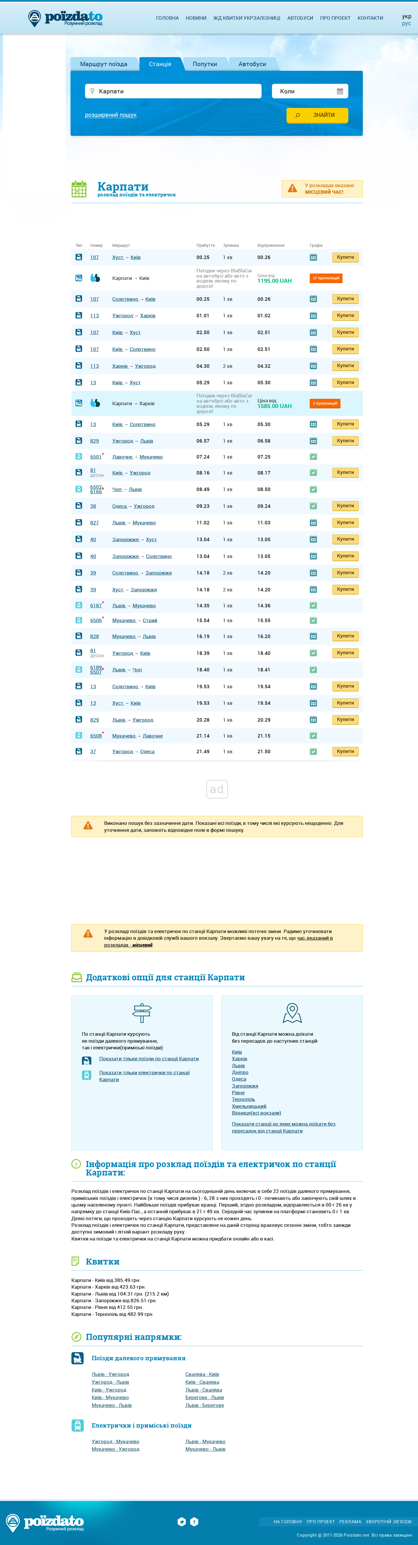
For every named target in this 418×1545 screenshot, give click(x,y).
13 (93, 383)
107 (94, 257)
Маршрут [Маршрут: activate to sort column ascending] (121, 246)
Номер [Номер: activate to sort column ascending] (96, 246)
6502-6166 (96, 489)
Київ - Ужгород (109, 1390)
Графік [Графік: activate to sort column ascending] (316, 246)
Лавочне (123, 457)
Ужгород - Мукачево (115, 1441)
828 (94, 636)
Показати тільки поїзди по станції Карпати (149, 1059)
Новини (196, 18)
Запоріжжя (126, 539)
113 (94, 316)
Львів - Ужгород (110, 1374)
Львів (146, 441)
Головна (167, 18)
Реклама (350, 1522)
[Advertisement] (217, 158)
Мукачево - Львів (112, 1405)
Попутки (205, 64)
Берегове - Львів (204, 1397)
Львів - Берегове (204, 1405)
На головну (288, 1522)
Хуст (118, 257)
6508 (96, 736)
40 (93, 539)
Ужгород (123, 316)
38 (93, 506)
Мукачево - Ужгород (115, 1449)
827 (94, 523)
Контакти (370, 18)
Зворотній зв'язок (388, 1522)
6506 (96, 620)
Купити (345, 257)
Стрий (150, 620)
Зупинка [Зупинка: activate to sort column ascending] (231, 246)
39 (93, 573)
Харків (148, 316)
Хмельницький (249, 1106)
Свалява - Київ (202, 1374)
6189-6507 (96, 670)
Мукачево (151, 457)
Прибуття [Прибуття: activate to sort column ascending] (206, 246)
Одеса (120, 506)
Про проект (335, 18)
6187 (96, 605)
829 (94, 441)
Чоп (117, 489)
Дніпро (240, 1072)
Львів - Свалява (203, 1390)
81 (93, 470)
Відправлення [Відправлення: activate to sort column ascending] (270, 246)
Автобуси (252, 64)
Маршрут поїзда (103, 64)
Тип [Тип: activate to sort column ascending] (78, 246)
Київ (136, 257)
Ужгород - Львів (110, 1382)
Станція (160, 64)
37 (93, 752)
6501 (96, 457)
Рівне (238, 1092)
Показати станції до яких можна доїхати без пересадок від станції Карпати (284, 1127)
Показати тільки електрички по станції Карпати (144, 1076)
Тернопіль (243, 1099)
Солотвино (125, 299)
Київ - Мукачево (110, 1397)
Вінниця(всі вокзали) (256, 1113)
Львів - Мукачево (205, 1441)
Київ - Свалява (202, 1382)
